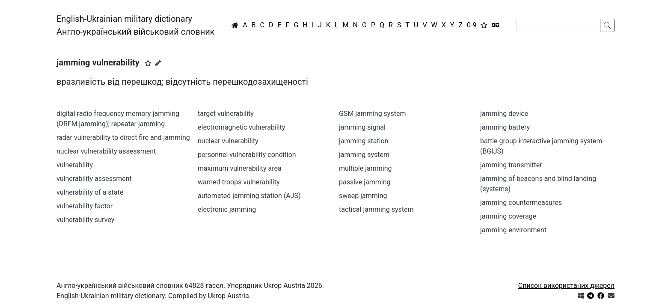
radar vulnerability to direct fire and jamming (123, 137)
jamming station (364, 141)
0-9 (471, 25)
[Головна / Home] (234, 25)
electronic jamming (227, 209)
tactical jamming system (376, 209)
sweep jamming (363, 196)
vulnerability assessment (94, 179)
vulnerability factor (84, 206)
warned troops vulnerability (238, 182)
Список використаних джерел (566, 285)
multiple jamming (365, 168)
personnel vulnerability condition (247, 155)
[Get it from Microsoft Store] (581, 296)
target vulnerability (226, 114)
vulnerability (74, 165)
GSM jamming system (372, 114)
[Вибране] (484, 25)
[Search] (558, 25)
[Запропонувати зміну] (158, 63)
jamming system (364, 155)
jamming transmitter (511, 165)
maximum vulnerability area (240, 168)
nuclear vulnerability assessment (106, 151)
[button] (148, 63)
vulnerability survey (85, 220)
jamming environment (513, 230)
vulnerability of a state (89, 192)
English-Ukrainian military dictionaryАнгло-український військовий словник (135, 25)
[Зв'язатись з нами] (611, 296)
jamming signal (362, 127)
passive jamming (365, 182)
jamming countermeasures (521, 202)
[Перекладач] (496, 25)
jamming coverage (508, 216)
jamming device (504, 114)
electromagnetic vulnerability (241, 127)
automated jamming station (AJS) (249, 196)
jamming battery (505, 127)
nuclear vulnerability (228, 141)
